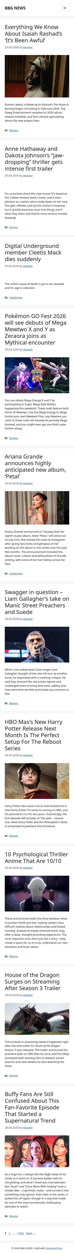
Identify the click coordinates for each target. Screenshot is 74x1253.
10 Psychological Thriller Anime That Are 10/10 (36, 857)
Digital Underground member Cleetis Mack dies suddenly (33, 252)
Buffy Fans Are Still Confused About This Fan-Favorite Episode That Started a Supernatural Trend (32, 1107)
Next (31, 1233)
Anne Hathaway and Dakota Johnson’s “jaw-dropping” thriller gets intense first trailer (34, 158)
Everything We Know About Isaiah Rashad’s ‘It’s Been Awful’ (33, 33)
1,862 (20, 1233)
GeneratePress (54, 1248)
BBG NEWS (15, 8)
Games (13, 227)
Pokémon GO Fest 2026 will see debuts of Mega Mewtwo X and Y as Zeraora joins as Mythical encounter (36, 329)
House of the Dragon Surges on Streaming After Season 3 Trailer (33, 981)
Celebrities (15, 297)
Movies (13, 130)
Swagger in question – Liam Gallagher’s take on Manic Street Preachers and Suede (37, 602)
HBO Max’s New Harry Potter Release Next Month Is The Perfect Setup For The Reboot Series (33, 735)
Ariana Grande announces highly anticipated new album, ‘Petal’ (35, 466)
